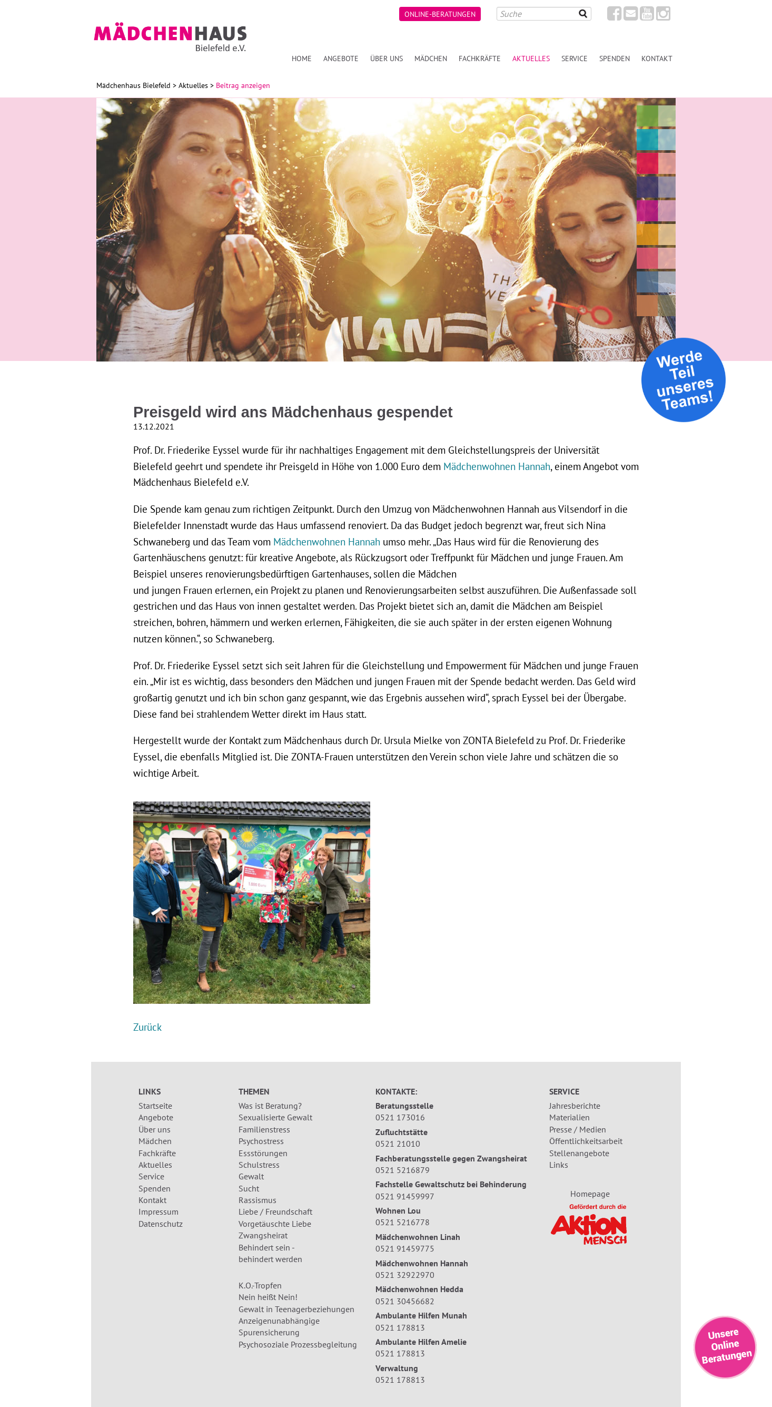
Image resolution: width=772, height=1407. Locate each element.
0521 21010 (397, 1143)
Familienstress (264, 1129)
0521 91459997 (404, 1196)
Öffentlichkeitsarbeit (585, 1141)
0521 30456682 (404, 1301)
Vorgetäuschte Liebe (275, 1223)
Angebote (341, 58)
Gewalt (251, 1176)
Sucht (249, 1188)
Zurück (147, 1026)
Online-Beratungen (440, 14)
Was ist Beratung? (270, 1105)
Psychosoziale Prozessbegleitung (298, 1344)
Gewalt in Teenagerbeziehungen (296, 1309)
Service (574, 58)
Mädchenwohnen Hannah (496, 466)
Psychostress (261, 1141)
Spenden (614, 58)
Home (302, 58)
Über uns (386, 58)
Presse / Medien (577, 1129)
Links (558, 1164)
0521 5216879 (402, 1170)
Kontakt (656, 58)
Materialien (569, 1117)
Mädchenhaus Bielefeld (133, 85)
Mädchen (430, 58)
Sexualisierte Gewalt (275, 1117)
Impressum (158, 1211)
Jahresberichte (574, 1105)
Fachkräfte (480, 58)
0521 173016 (400, 1117)
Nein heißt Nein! (268, 1297)
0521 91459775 (404, 1248)
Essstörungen (263, 1153)
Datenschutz (160, 1223)
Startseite (155, 1105)
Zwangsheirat (263, 1235)
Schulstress (259, 1164)
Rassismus (257, 1200)
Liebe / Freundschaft (275, 1211)
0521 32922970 (404, 1274)
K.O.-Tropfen (260, 1285)
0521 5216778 (402, 1222)
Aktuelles (531, 58)
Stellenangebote (579, 1153)
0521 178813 (400, 1327)
